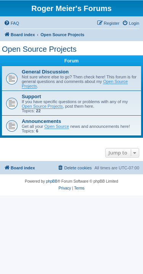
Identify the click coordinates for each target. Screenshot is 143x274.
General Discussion (45, 72)
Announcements (41, 121)
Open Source (56, 126)
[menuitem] (11, 23)
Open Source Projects (39, 49)
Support (31, 96)
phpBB (52, 181)
